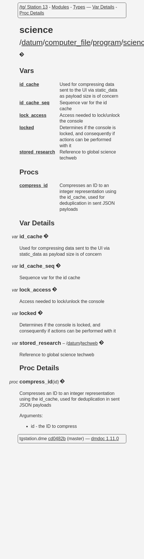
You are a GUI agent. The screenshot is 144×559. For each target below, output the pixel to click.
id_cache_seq (34, 102)
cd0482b (57, 438)
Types (79, 7)
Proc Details (31, 13)
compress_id (33, 185)
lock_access (32, 115)
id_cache (29, 84)
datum (32, 42)
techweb (89, 343)
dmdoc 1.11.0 (105, 438)
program (107, 42)
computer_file (68, 42)
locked (26, 127)
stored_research (37, 151)
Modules (60, 7)
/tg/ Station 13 (33, 7)
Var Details (103, 7)
